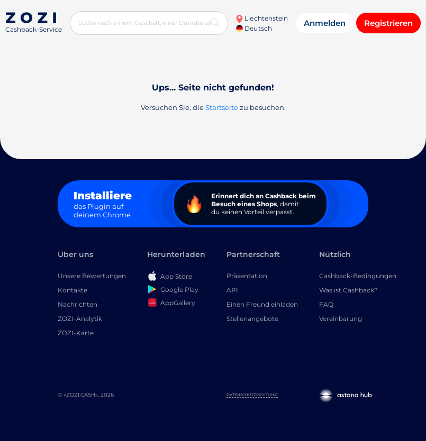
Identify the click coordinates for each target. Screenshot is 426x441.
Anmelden (325, 23)
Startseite (221, 107)
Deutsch (253, 28)
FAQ (326, 304)
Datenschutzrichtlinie (252, 394)
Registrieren (388, 23)
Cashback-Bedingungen (357, 276)
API (232, 290)
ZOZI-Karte (76, 333)
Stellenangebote (252, 319)
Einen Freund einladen (262, 304)
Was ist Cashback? (348, 290)
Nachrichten (77, 304)
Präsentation (246, 276)
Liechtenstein (261, 18)
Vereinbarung (340, 319)
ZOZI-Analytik (80, 319)
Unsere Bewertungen (92, 276)
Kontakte (72, 290)
